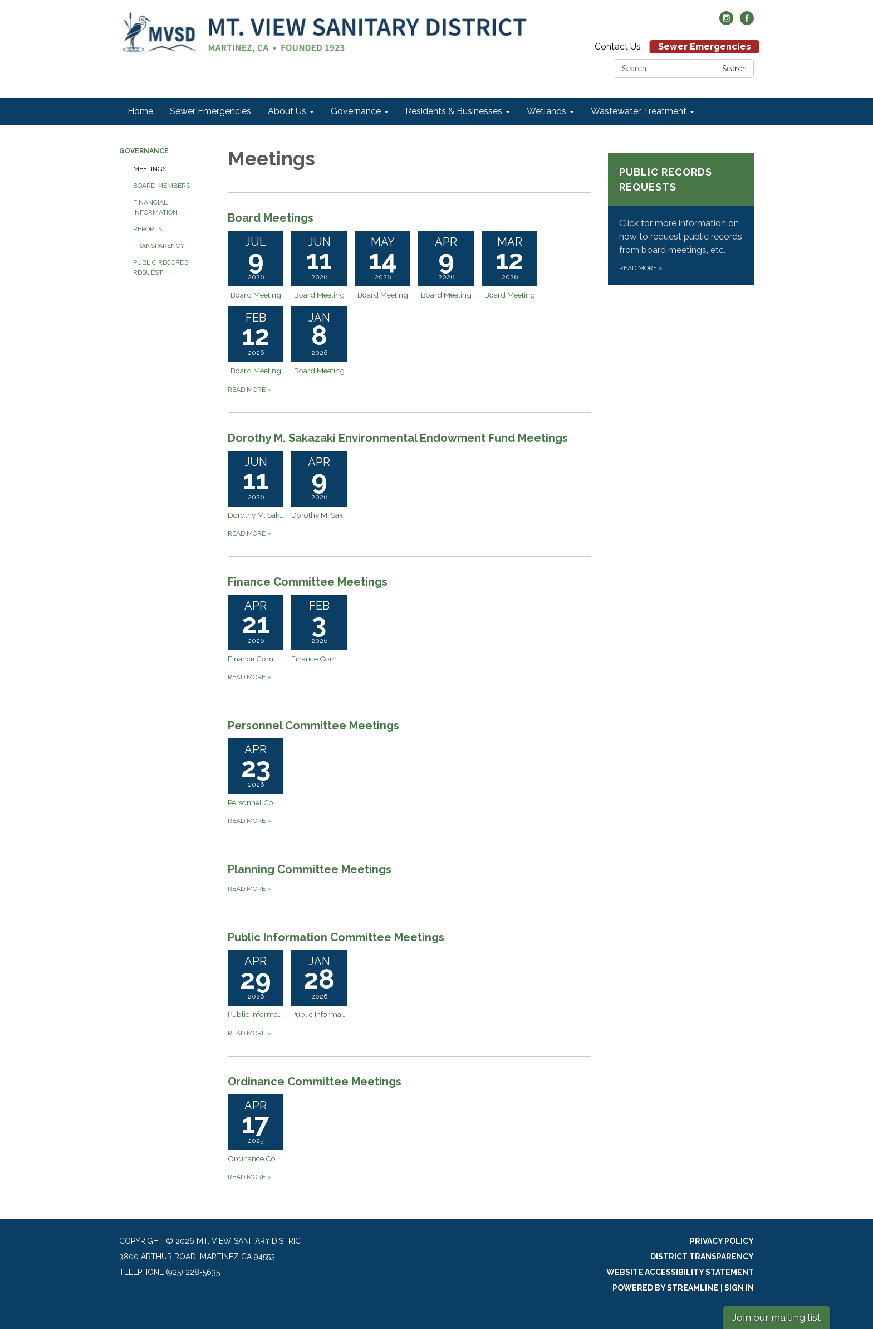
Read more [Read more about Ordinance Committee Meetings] (249, 1177)
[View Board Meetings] (409, 218)
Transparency (158, 246)
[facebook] (747, 22)
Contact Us (618, 46)
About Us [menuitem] (287, 111)
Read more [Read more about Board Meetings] (249, 389)
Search (734, 68)
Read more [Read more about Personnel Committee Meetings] (249, 821)
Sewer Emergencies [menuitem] (210, 111)
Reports (147, 229)
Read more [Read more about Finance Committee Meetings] (249, 677)
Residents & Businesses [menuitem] (453, 111)
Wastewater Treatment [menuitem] (638, 111)
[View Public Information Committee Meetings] (409, 937)
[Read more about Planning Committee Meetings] (409, 878)
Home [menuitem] (140, 111)
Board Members (161, 185)
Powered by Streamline (665, 1287)
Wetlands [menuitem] (546, 111)
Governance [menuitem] (356, 111)
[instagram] (726, 22)
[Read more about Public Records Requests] (681, 219)
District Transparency (702, 1256)
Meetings (149, 169)
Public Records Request (160, 267)
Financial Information (155, 207)
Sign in (739, 1287)
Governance (144, 151)
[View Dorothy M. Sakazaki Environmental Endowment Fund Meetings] (409, 438)
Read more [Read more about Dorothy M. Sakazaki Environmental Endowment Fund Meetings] (249, 533)
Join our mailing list (776, 1317)
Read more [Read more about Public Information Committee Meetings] (249, 1033)
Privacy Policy (722, 1240)
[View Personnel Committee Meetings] (409, 725)
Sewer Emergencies (704, 46)
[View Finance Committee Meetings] (409, 581)
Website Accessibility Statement (680, 1272)
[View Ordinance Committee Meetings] (409, 1081)
